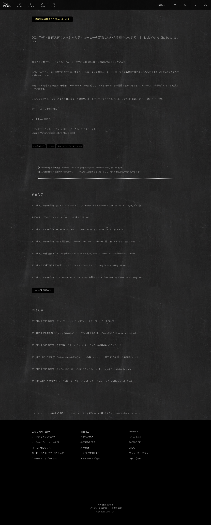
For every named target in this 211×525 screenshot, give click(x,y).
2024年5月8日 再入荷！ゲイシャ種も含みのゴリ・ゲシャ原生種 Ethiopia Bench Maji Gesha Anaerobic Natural (84, 333)
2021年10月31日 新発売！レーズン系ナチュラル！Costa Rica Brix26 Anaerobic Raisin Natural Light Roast (82, 381)
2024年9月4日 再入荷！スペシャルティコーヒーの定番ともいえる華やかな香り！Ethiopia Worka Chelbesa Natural (94, 413)
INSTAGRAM (135, 437)
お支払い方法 (86, 437)
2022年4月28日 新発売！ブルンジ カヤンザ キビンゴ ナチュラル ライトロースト (74, 321)
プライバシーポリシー (140, 453)
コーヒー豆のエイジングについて (48, 453)
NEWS (51, 146)
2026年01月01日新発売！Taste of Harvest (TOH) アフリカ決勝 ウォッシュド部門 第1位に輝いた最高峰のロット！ (86, 357)
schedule (160, 4)
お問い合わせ (135, 458)
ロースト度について (41, 447)
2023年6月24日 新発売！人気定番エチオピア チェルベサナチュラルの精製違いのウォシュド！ (77, 345)
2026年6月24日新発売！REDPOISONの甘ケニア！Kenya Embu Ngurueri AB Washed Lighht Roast (78, 229)
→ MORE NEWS (42, 290)
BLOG (132, 447)
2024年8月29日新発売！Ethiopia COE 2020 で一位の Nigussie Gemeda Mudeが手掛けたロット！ (82, 167)
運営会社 (84, 447)
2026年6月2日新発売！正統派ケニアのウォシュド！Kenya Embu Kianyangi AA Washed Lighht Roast (79, 265)
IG (185, 4)
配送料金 (84, 431)
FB (195, 4)
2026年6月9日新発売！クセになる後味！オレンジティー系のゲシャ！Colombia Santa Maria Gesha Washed (83, 253)
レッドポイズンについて (43, 437)
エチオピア (67, 146)
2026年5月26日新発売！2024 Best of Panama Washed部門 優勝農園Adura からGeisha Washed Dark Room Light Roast (88, 277)
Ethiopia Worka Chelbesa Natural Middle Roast (53, 133)
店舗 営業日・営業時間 (43, 431)
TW (174, 4)
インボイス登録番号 (90, 453)
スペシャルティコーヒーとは (45, 442)
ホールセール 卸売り (90, 458)
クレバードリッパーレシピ (44, 458)
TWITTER (133, 431)
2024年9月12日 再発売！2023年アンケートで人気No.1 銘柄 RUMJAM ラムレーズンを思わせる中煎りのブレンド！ (91, 172)
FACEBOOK (135, 442)
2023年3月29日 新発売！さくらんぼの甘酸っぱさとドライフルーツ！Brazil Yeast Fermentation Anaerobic (82, 369)
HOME (34, 413)
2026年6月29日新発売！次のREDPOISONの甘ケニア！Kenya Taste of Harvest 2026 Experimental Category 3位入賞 (86, 205)
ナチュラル (77, 146)
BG (205, 4)
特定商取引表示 (87, 442)
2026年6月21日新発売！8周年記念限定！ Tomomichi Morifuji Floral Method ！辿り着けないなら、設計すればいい (86, 241)
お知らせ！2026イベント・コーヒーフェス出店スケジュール (61, 217)
